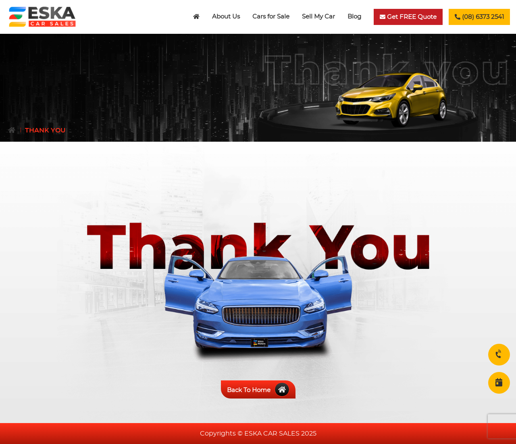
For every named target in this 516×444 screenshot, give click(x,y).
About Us (226, 17)
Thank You (45, 130)
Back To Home (258, 390)
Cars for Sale (270, 17)
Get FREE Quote (408, 17)
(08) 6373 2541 (479, 17)
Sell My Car (318, 17)
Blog (354, 17)
